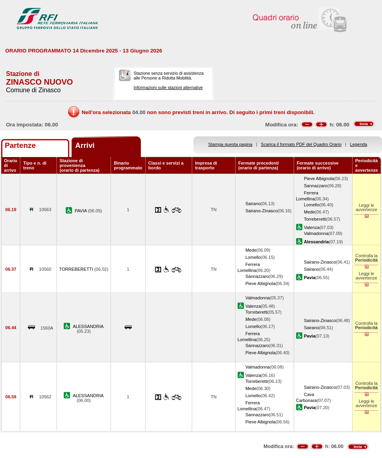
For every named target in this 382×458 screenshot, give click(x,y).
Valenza (312, 227)
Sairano (253, 203)
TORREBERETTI (76, 269)
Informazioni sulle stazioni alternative (168, 87)
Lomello (312, 204)
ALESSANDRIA (88, 326)
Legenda (358, 144)
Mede (309, 212)
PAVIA (81, 210)
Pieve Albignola (319, 178)
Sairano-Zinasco (262, 210)
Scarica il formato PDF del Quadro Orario (301, 144)
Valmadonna (316, 233)
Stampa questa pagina (230, 144)
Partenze (20, 145)
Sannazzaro (315, 185)
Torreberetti (315, 219)
